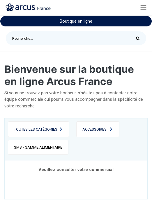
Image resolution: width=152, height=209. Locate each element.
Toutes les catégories (35, 129)
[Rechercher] (139, 38)
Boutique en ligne (76, 21)
